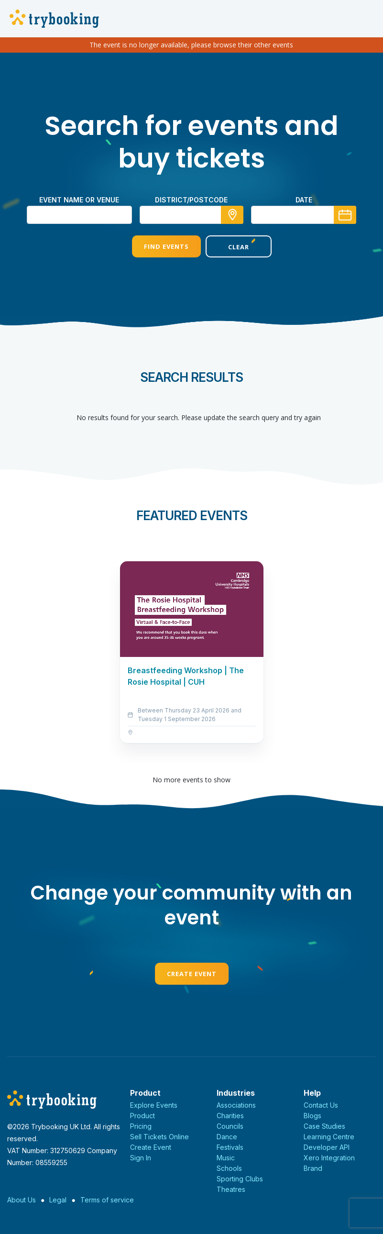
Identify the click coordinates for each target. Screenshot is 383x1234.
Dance (227, 1137)
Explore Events (153, 1105)
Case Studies (324, 1126)
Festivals (230, 1147)
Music (226, 1158)
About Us (21, 1200)
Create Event (192, 973)
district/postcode (191, 200)
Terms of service (107, 1200)
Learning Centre (329, 1137)
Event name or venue (79, 200)
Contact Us (321, 1105)
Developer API (327, 1147)
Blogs (312, 1116)
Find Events (154, 246)
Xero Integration (329, 1158)
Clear (228, 247)
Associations (236, 1105)
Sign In (140, 1158)
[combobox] (192, 215)
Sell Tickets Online (159, 1137)
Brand (313, 1168)
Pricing (141, 1126)
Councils (230, 1126)
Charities (230, 1116)
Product (142, 1116)
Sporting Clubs (240, 1179)
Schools (229, 1168)
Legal (57, 1200)
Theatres (231, 1189)
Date (303, 200)
